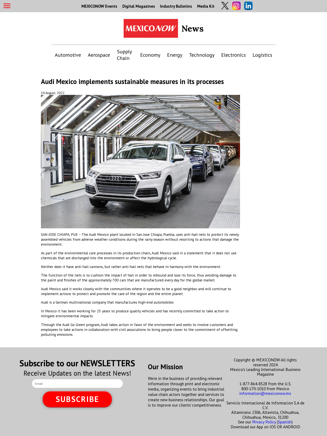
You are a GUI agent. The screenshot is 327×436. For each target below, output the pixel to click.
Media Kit (205, 6)
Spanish (284, 421)
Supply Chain (124, 54)
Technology (201, 55)
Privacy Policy (264, 421)
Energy (174, 55)
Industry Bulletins (176, 6)
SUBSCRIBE (77, 399)
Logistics (262, 55)
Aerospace (99, 55)
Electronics (233, 55)
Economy (150, 55)
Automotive (68, 55)
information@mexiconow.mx (265, 393)
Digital (138, 6)
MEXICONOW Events (99, 6)
